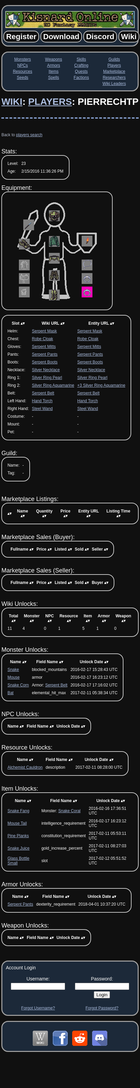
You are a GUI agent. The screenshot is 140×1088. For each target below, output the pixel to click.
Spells (53, 77)
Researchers (114, 77)
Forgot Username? (38, 1008)
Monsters (22, 59)
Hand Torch (42, 401)
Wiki (11, 101)
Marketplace (114, 71)
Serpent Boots (45, 362)
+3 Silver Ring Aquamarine (101, 385)
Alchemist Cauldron (25, 767)
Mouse (13, 677)
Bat (10, 692)
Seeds (22, 77)
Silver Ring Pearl (47, 377)
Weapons (53, 59)
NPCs (22, 65)
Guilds (114, 59)
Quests (81, 71)
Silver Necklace (46, 369)
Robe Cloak (42, 338)
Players (114, 65)
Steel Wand (42, 408)
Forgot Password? (101, 1008)
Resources (22, 71)
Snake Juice (18, 848)
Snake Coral (69, 810)
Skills (81, 59)
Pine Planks (18, 835)
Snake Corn (18, 685)
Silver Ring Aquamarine (53, 385)
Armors (53, 65)
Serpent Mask (44, 331)
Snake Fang (18, 810)
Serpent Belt (43, 393)
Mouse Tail (17, 823)
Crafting (81, 65)
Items (53, 71)
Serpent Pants (45, 354)
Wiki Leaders (114, 83)
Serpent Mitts (44, 346)
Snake (13, 669)
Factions (81, 77)
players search (29, 135)
